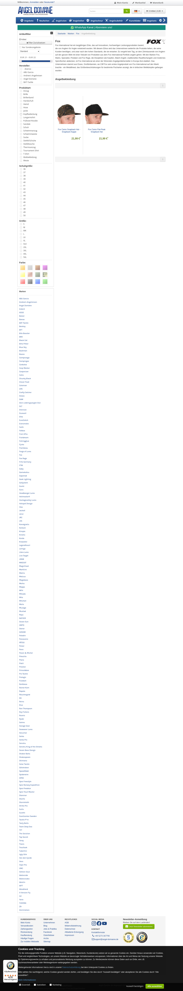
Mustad (22, 611)
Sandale (26, 124)
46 (24, 202)
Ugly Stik (23, 854)
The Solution (24, 833)
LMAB (21, 559)
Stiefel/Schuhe (29, 140)
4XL (24, 253)
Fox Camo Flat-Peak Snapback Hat (97, 130)
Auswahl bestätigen (134, 986)
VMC (21, 868)
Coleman (23, 385)
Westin (22, 882)
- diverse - (27, 69)
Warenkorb (156, 3)
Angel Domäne (29, 79)
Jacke (25, 110)
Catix (21, 375)
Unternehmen (49, 923)
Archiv (46, 938)
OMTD (21, 625)
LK (24, 237)
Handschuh (28, 100)
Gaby (21, 469)
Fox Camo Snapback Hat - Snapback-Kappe (69, 130)
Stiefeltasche (28, 144)
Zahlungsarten (27, 929)
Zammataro (24, 910)
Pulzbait (22, 681)
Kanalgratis (24, 524)
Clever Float (24, 382)
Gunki (21, 486)
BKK (21, 337)
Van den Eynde (25, 858)
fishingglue (24, 441)
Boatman (23, 351)
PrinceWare (24, 670)
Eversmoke (24, 424)
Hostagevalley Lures (27, 500)
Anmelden (34, 2)
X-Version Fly (24, 893)
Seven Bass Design (27, 750)
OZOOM (22, 632)
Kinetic (22, 535)
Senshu (22, 743)
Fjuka (21, 444)
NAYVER (22, 618)
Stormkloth (24, 802)
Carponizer (24, 371)
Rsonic (22, 715)
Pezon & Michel (26, 653)
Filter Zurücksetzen (35, 42)
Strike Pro (23, 806)
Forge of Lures (25, 451)
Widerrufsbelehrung (73, 926)
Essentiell (26, 984)
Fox (20, 455)
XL (24, 240)
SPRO (21, 778)
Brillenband (28, 97)
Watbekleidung (30, 157)
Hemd (26, 104)
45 (24, 199)
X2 (20, 896)
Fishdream (24, 437)
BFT (20, 330)
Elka (21, 417)
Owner (22, 629)
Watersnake (24, 879)
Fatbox (22, 430)
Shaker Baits (24, 754)
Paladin (22, 635)
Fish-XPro (23, 434)
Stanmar (23, 795)
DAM (21, 399)
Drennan (23, 410)
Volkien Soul (24, 872)
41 (24, 185)
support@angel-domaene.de (105, 939)
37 (24, 172)
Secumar (23, 733)
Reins (21, 701)
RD (20, 698)
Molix (21, 604)
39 (24, 179)
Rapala (22, 691)
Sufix (21, 809)
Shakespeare (24, 757)
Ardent (22, 309)
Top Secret (23, 837)
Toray (21, 840)
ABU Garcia (28, 72)
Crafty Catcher (25, 392)
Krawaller (23, 542)
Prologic (22, 677)
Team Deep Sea (25, 827)
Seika (21, 736)
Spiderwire (23, 774)
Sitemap (46, 941)
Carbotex (23, 364)
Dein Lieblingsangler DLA (29, 403)
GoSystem (23, 483)
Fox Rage (23, 458)
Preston (22, 667)
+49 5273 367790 (101, 935)
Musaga (22, 608)
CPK (21, 389)
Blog (45, 926)
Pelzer (21, 646)
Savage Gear (24, 726)
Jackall (22, 510)
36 (24, 169)
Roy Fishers (24, 712)
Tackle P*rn (24, 820)
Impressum (69, 935)
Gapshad (23, 476)
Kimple (22, 531)
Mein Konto (121, 3)
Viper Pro (23, 865)
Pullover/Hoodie (30, 120)
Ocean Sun (24, 622)
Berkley (22, 326)
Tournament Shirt (31, 150)
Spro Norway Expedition (29, 785)
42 (24, 189)
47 (24, 205)
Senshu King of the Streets (30, 747)
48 (24, 208)
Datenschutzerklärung (71, 967)
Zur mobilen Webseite (30, 941)
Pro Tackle (23, 674)
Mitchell (22, 601)
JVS (20, 521)
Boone (22, 354)
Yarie (21, 899)
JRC (20, 517)
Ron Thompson (25, 708)
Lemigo (22, 549)
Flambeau (23, 448)
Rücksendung (26, 932)
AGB (67, 923)
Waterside (23, 875)
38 (24, 175)
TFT (20, 830)
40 (24, 182)
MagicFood (24, 566)
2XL (24, 247)
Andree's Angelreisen (32, 75)
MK (24, 230)
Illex (21, 507)
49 (24, 212)
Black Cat (23, 340)
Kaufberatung (26, 935)
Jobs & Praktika (50, 929)
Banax (22, 319)
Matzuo (22, 576)
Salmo (22, 722)
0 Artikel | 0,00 (154, 11)
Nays (21, 615)
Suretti (22, 813)
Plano (21, 660)
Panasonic (23, 639)
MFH (21, 590)
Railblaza (23, 684)
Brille (25, 94)
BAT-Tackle (28, 82)
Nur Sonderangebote (31, 47)
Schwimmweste (30, 134)
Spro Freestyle (25, 781)
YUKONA (22, 903)
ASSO (21, 312)
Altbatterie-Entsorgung (74, 932)
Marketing (56, 984)
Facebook (47, 932)
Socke (26, 137)
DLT (20, 406)
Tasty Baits (24, 823)
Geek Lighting (25, 479)
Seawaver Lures (25, 729)
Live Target (23, 556)
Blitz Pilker (23, 344)
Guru (21, 490)
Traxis (21, 844)
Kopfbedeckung (30, 114)
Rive (21, 705)
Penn (21, 649)
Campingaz (24, 361)
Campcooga (24, 358)
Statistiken (41, 984)
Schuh (26, 127)
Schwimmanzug (30, 130)
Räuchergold (24, 695)
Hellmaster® (24, 497)
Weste (26, 160)
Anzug (26, 91)
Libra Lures (24, 552)
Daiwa (21, 396)
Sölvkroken (24, 767)
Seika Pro (23, 740)
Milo (21, 597)
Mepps (22, 587)
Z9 (20, 906)
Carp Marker (24, 368)
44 (24, 195)
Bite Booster (24, 333)
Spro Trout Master (26, 792)
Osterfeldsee (48, 935)
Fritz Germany (25, 462)
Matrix (22, 573)
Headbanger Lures (27, 493)
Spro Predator (25, 788)
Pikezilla (22, 656)
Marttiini (23, 569)
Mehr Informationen (27, 980)
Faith (21, 427)
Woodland (23, 889)
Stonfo (22, 799)
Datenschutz (70, 929)
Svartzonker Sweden (28, 816)
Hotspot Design (25, 503)
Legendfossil (24, 545)
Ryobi (21, 719)
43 (24, 192)
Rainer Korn (24, 688)
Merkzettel (139, 3)
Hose (25, 107)
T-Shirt (26, 154)
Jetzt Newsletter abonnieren (138, 926)
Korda (21, 538)
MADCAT (22, 563)
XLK (25, 244)
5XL (24, 257)
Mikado (22, 594)
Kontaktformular (98, 932)
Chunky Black (25, 378)
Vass (21, 861)
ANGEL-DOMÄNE (36, 11)
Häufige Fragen (27, 938)
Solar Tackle (24, 764)
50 (24, 215)
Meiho (22, 583)
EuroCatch (23, 420)
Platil (21, 663)
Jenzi (21, 514)
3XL (24, 250)
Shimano (23, 761)
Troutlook (23, 847)
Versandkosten (27, 926)
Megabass (23, 580)
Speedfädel (24, 771)
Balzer (22, 316)
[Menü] (16, 962)
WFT (21, 886)
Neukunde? (49, 2)
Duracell (22, 413)
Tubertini (23, 851)
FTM (21, 465)
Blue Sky (23, 347)
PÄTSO (22, 642)
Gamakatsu (24, 472)
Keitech (22, 528)
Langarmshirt (29, 117)
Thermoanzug (29, 147)
